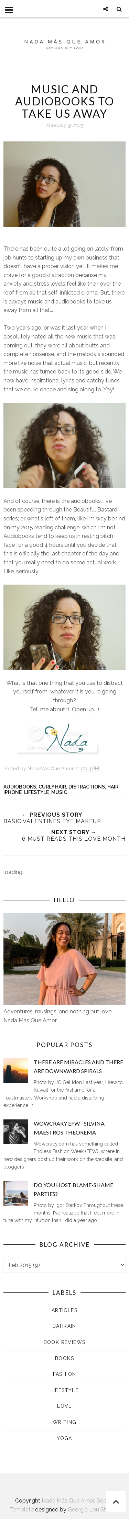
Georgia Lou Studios (94, 1509)
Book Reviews (65, 1342)
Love (64, 1406)
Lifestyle (36, 792)
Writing (65, 1422)
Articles (64, 1310)
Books (64, 1358)
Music (59, 792)
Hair (112, 787)
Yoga (64, 1438)
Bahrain (64, 1326)
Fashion (64, 1374)
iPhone (12, 792)
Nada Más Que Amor (68, 1500)
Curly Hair (52, 787)
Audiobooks (19, 787)
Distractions (86, 787)
